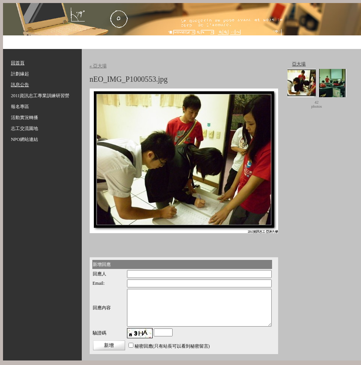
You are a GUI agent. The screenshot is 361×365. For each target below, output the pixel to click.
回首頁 (17, 63)
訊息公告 (20, 84)
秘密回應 (144, 346)
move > (333, 104)
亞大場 (299, 64)
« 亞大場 (98, 66)
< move (300, 104)
